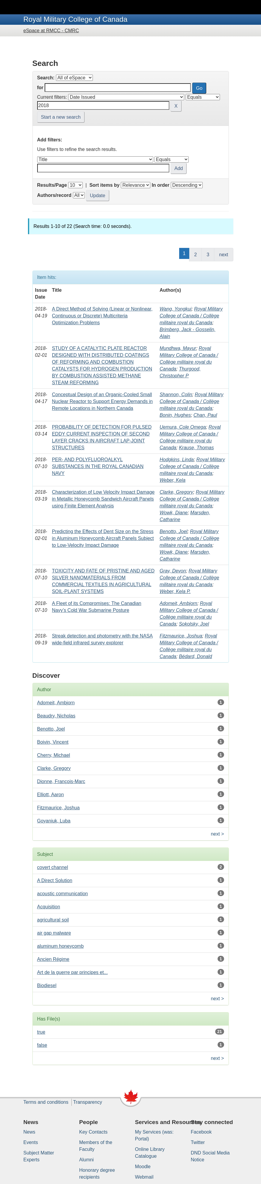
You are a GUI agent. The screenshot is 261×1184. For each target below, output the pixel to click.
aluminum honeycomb (60, 946)
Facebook (201, 1131)
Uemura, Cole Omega (183, 427)
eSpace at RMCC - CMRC (51, 30)
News (29, 1131)
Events (31, 1142)
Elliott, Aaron (50, 794)
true (41, 1032)
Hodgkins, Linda (177, 459)
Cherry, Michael (53, 755)
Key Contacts (93, 1131)
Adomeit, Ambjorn (178, 603)
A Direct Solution (54, 880)
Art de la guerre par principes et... (72, 972)
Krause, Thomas (196, 447)
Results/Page (52, 185)
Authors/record (54, 195)
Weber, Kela (172, 480)
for (40, 87)
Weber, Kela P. (175, 591)
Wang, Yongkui (175, 308)
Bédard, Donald (195, 656)
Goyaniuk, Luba (54, 820)
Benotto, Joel (173, 531)
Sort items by (104, 185)
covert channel (52, 867)
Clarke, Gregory (176, 492)
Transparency (87, 1102)
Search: (46, 77)
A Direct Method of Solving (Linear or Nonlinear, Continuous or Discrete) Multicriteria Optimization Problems (102, 315)
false (42, 1045)
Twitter (198, 1142)
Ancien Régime (53, 959)
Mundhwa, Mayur (178, 348)
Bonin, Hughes (175, 415)
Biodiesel (47, 985)
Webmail (144, 1177)
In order (161, 185)
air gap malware (54, 933)
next (223, 254)
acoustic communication (62, 893)
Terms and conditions (46, 1102)
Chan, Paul (205, 415)
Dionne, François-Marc (61, 781)
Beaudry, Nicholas (56, 715)
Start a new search (61, 117)
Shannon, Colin (176, 394)
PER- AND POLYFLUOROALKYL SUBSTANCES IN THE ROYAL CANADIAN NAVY (97, 466)
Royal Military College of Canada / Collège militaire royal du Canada (191, 315)
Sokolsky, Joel (194, 623)
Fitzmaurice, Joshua (181, 635)
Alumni (86, 1159)
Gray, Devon (173, 570)
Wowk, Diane (173, 512)
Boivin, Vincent (53, 742)
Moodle (143, 1166)
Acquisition (48, 906)
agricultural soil (53, 919)
